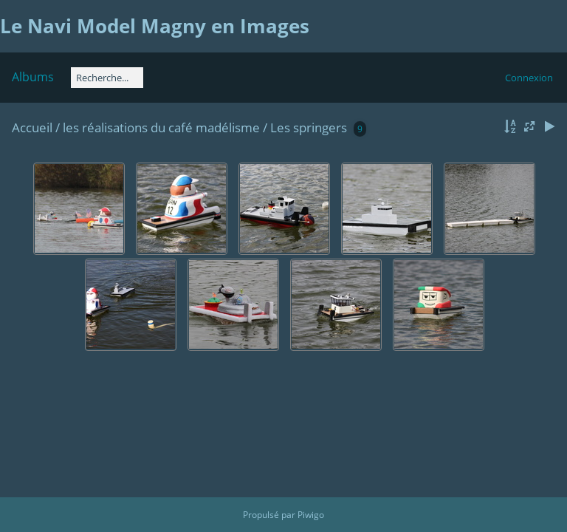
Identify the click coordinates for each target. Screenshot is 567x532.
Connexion (529, 77)
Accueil (32, 127)
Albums (33, 77)
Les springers (308, 127)
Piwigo (311, 514)
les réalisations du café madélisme (163, 127)
